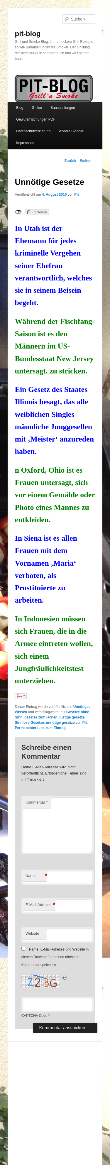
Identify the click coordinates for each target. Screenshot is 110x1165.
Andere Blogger (71, 131)
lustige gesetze (72, 717)
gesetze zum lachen (40, 717)
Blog (19, 108)
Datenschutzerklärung (33, 131)
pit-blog (28, 34)
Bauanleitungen (62, 108)
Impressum (24, 143)
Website (32, 933)
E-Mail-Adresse (40, 905)
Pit (76, 194)
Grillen (37, 108)
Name (36, 876)
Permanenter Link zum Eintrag (40, 728)
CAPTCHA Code (34, 1016)
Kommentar (37, 802)
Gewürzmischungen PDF (35, 119)
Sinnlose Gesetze (29, 723)
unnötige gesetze (60, 723)
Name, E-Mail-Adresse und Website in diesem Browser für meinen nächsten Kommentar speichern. (55, 957)
